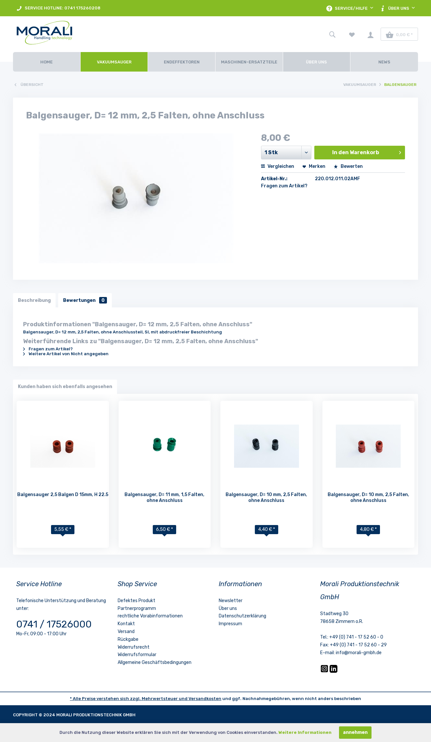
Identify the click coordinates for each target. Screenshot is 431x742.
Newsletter (230, 600)
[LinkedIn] (333, 671)
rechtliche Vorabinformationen (150, 616)
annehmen (355, 732)
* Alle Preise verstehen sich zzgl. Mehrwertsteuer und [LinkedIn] (129, 698)
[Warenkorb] (399, 34)
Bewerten (348, 166)
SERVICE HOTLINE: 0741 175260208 (58, 8)
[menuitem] (58, 8)
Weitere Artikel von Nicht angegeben (66, 353)
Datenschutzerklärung (242, 616)
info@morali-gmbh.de (359, 652)
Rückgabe (128, 639)
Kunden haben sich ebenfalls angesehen (65, 386)
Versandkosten (205, 698)
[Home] (46, 62)
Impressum (230, 624)
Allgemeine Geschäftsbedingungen (154, 662)
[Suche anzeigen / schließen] (332, 34)
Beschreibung (34, 300)
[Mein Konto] (370, 34)
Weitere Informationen (305, 732)
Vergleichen (277, 166)
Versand (126, 631)
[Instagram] (325, 671)
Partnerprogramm (137, 608)
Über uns (228, 608)
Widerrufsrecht (134, 647)
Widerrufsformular (137, 655)
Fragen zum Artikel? (284, 186)
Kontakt (126, 624)
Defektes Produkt (136, 600)
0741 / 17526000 (54, 624)
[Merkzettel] (352, 34)
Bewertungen (85, 300)
